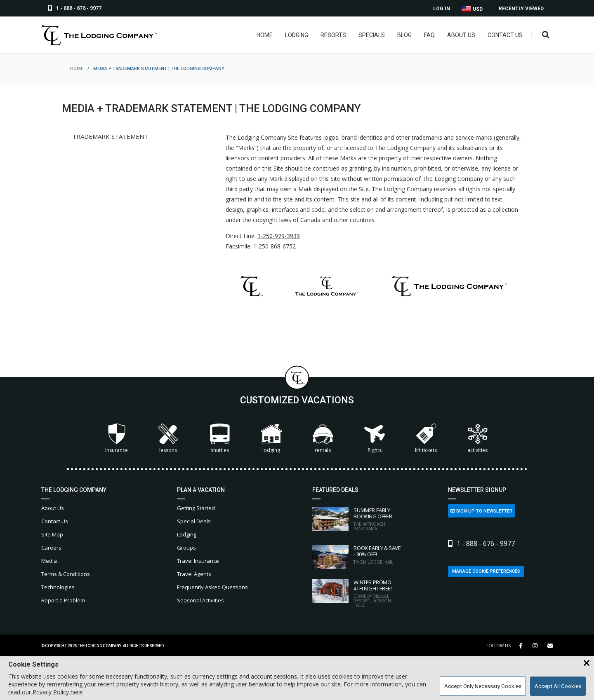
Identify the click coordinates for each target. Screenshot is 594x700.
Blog (404, 35)
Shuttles (220, 439)
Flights (374, 439)
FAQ (429, 35)
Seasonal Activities (200, 600)
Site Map (52, 534)
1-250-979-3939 (278, 236)
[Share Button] (550, 645)
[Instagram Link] (535, 645)
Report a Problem (63, 600)
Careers (51, 547)
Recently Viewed (521, 9)
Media (49, 560)
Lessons (168, 439)
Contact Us (505, 35)
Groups (186, 547)
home (76, 68)
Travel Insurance (198, 560)
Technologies (58, 587)
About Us (461, 35)
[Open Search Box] (546, 35)
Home (265, 35)
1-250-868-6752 (274, 246)
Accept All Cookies (558, 686)
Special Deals (194, 521)
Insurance (116, 439)
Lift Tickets (426, 439)
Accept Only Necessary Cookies (482, 686)
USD (472, 9)
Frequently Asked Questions (212, 587)
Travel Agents (194, 574)
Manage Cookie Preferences (486, 571)
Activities (477, 439)
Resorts (333, 35)
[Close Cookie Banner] (586, 663)
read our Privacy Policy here (45, 692)
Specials (371, 35)
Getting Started (196, 508)
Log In (441, 9)
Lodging (296, 35)
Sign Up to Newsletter (481, 511)
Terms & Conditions (65, 574)
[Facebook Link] (521, 645)
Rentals (323, 439)
